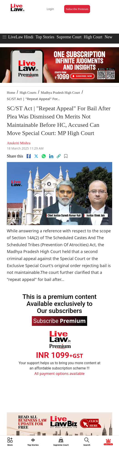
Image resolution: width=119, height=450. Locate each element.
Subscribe (59, 321)
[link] (59, 156)
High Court (93, 37)
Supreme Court (69, 37)
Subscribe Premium (77, 9)
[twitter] (36, 156)
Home (11, 92)
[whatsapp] (44, 156)
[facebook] (29, 156)
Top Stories (44, 37)
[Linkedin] (51, 156)
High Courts (28, 92)
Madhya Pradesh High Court (60, 92)
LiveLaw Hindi (20, 37)
